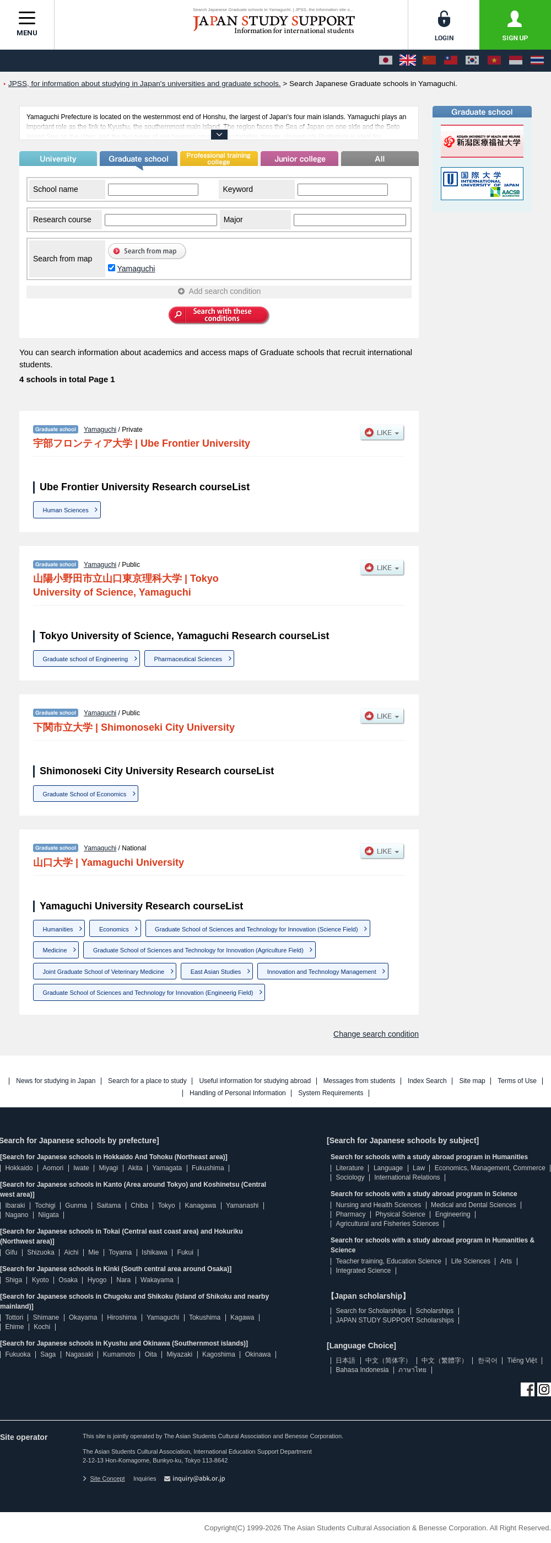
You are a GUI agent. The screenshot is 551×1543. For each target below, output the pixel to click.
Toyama (120, 1252)
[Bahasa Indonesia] (515, 61)
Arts (506, 1261)
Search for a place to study (147, 1081)
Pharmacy (350, 1214)
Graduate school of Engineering (85, 659)
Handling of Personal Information (238, 1093)
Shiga (13, 1280)
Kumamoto (119, 1354)
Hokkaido (19, 1168)
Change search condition (376, 1034)
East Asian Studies (216, 971)
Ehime (14, 1327)
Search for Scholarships (371, 1311)
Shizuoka (40, 1252)
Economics (114, 929)
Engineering (453, 1214)
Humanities (58, 929)
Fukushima (208, 1168)
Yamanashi (242, 1205)
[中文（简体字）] (429, 61)
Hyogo (97, 1280)
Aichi (71, 1252)
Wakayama (157, 1280)
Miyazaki (179, 1354)
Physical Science (400, 1214)
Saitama (108, 1205)
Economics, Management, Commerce (490, 1168)
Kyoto (40, 1280)
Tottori (14, 1317)
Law (419, 1168)
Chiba (139, 1205)
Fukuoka (17, 1354)
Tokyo (166, 1205)
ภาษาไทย (412, 1370)
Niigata (48, 1215)
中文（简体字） (388, 1360)
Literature (350, 1168)
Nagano (16, 1215)
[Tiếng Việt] (494, 61)
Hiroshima (122, 1317)
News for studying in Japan (55, 1081)
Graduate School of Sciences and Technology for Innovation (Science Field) (256, 929)
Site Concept (104, 1478)
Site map (472, 1081)
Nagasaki (79, 1354)
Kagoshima (218, 1354)
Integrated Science (363, 1270)
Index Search (427, 1081)
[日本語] (385, 61)
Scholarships (435, 1311)
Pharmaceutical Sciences (188, 659)
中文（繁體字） (445, 1360)
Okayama (83, 1317)
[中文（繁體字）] (450, 61)
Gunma (76, 1205)
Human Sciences (66, 510)
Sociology (350, 1177)
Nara (123, 1280)
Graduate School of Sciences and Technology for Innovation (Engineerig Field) (148, 992)
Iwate (81, 1168)
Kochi (42, 1327)
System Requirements (330, 1093)
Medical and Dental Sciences (473, 1205)
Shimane (46, 1317)
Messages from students (359, 1081)
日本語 (345, 1360)
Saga (48, 1354)
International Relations (407, 1177)
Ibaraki (15, 1205)
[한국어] (472, 61)
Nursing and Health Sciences (378, 1205)
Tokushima (204, 1317)
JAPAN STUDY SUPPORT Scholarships (395, 1320)
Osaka (68, 1280)
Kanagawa (201, 1205)
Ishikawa (155, 1252)
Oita (151, 1354)
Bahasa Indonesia (362, 1370)
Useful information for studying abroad (255, 1081)
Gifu (11, 1252)
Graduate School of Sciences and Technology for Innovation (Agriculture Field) (198, 950)
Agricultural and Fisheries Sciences (387, 1224)
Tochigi (45, 1205)
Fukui (185, 1252)
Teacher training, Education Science (388, 1261)
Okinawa (258, 1354)
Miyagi (108, 1168)
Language (388, 1168)
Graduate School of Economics (85, 794)
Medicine (55, 950)
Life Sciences (470, 1261)
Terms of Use (517, 1081)
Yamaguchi (136, 268)
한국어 (488, 1360)
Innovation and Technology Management (321, 971)
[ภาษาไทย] (537, 61)
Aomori (52, 1168)
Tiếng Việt (522, 1360)
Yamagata (167, 1168)
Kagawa (242, 1317)
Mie (93, 1252)
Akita (135, 1168)
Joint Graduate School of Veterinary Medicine (104, 971)
